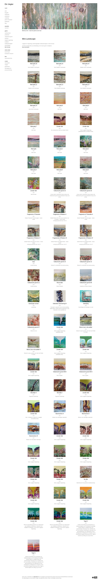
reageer (6, 64)
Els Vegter (9, 4)
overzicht (7, 28)
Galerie (6, 30)
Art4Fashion (7, 16)
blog (6, 23)
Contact (6, 61)
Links (6, 56)
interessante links (8, 58)
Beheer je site (25, 30)
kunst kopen (7, 51)
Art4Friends (7, 14)
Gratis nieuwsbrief (8, 19)
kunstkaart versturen (9, 53)
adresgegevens (8, 68)
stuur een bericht (25, 47)
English (6, 8)
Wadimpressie (7, 33)
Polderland (7, 34)
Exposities (7, 26)
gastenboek (7, 66)
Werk (6, 11)
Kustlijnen (7, 41)
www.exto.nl (36, 576)
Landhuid (6, 38)
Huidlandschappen (8, 43)
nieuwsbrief (7, 63)
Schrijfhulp (7, 18)
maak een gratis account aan (35, 30)
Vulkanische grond (8, 36)
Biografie (6, 12)
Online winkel (7, 50)
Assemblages (7, 45)
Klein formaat (7, 47)
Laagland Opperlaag (9, 40)
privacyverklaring (8, 70)
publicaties (7, 21)
